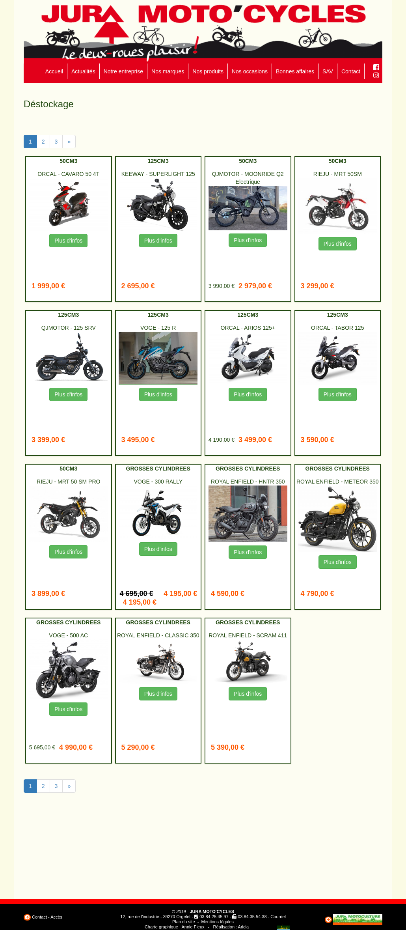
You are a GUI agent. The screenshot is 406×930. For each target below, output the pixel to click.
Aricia (243, 926)
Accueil (54, 71)
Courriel (278, 916)
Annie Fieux (192, 926)
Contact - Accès (47, 917)
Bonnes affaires (295, 71)
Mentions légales (217, 921)
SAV (327, 71)
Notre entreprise (123, 71)
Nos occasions (250, 71)
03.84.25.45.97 (213, 916)
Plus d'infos (68, 240)
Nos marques (167, 71)
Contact (350, 71)
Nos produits (207, 71)
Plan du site (183, 921)
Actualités (83, 71)
